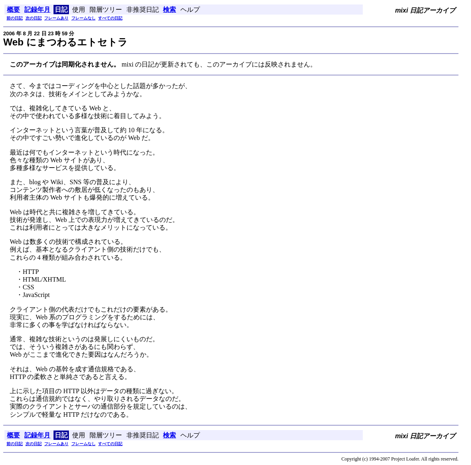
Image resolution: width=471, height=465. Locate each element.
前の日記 (14, 18)
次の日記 (34, 18)
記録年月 (37, 9)
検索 (169, 9)
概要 (13, 9)
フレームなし (83, 18)
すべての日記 (110, 18)
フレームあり (56, 18)
